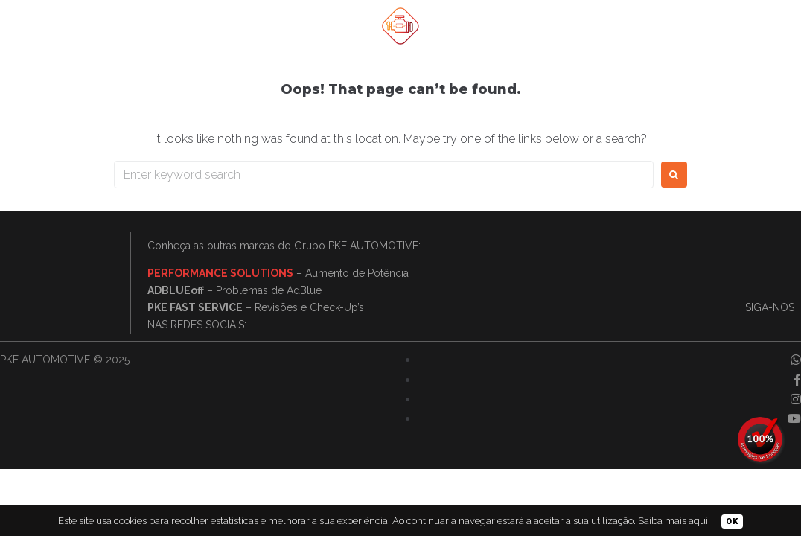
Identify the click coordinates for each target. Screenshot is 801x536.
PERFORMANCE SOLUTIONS (220, 273)
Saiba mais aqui (673, 520)
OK (732, 521)
